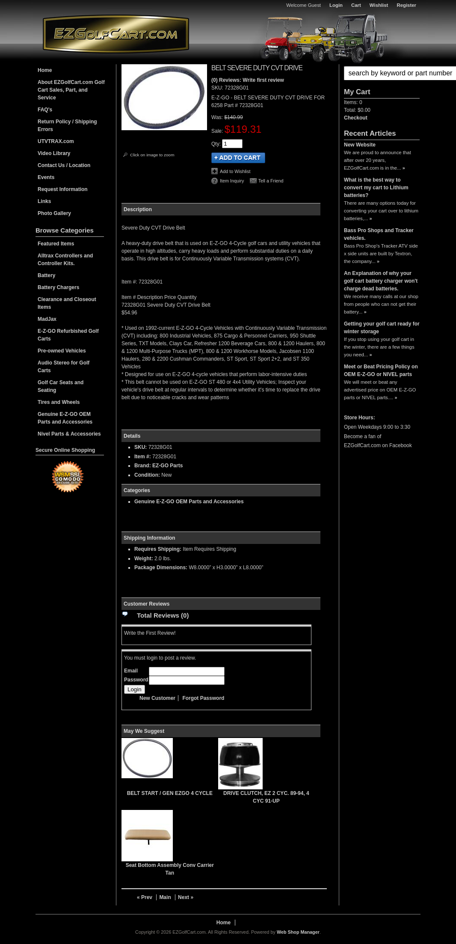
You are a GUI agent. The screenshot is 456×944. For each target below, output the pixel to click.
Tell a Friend (271, 180)
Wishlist (379, 5)
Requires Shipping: (157, 549)
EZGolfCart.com (116, 33)
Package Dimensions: (160, 568)
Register (406, 5)
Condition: (147, 475)
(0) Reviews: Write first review (247, 80)
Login (336, 5)
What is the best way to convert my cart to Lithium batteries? (376, 187)
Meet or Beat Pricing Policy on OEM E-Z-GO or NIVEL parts (381, 370)
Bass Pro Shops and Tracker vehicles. (379, 234)
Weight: (143, 559)
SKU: (218, 88)
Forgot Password (203, 698)
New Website (360, 145)
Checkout (355, 118)
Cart (356, 5)
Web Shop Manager (298, 932)
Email (131, 671)
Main (165, 897)
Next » (185, 897)
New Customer (157, 698)
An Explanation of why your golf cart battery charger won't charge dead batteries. (381, 281)
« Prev (144, 897)
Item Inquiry (232, 180)
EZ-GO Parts (167, 466)
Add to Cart (238, 157)
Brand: (142, 466)
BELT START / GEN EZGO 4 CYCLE (170, 793)
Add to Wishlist (235, 171)
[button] (382, 73)
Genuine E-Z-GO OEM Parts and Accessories (189, 502)
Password (136, 680)
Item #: (143, 457)
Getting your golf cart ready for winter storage (382, 328)
